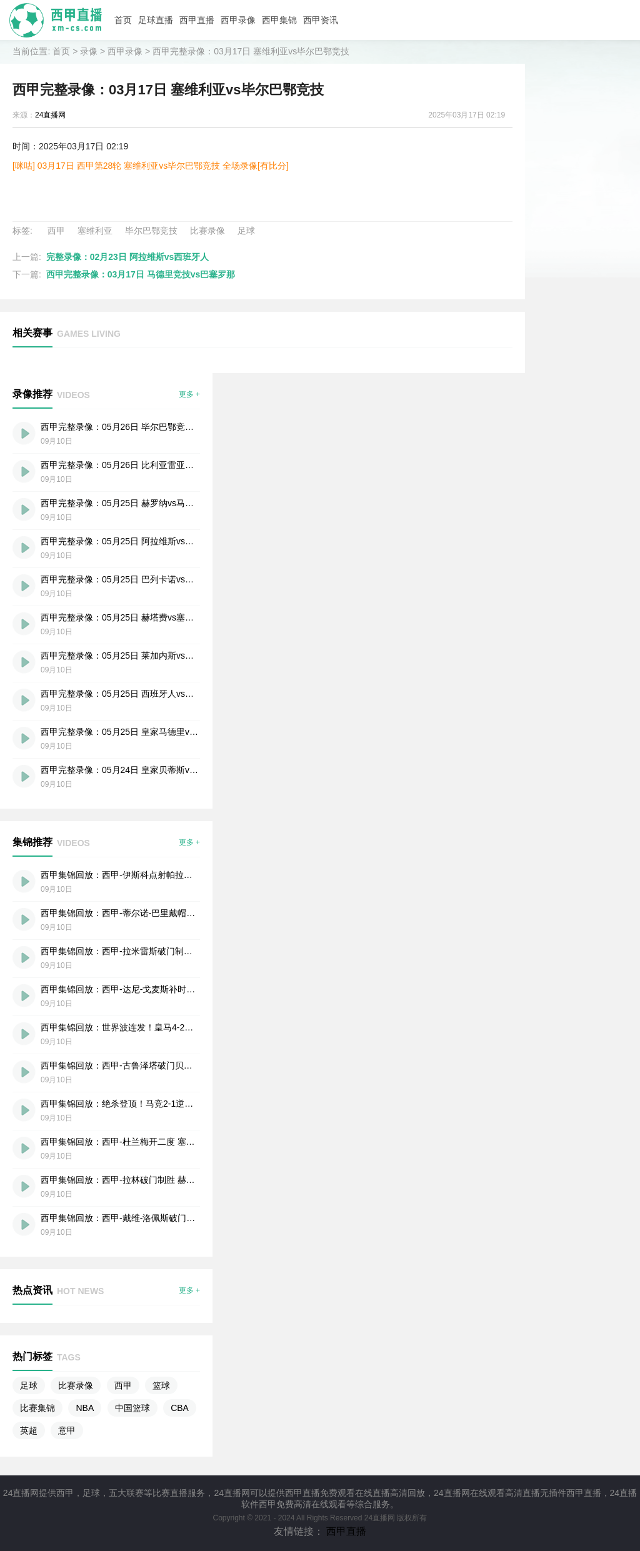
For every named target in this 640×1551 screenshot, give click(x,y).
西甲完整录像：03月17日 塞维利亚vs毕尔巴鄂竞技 (250, 51)
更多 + (189, 394)
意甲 (67, 1430)
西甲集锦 (279, 20)
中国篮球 (132, 1408)
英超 (29, 1430)
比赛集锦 (37, 1408)
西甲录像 (238, 20)
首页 (123, 20)
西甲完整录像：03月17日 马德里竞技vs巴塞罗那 (141, 274)
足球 (246, 231)
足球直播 (155, 20)
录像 (89, 51)
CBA (180, 1408)
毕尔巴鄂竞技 (151, 231)
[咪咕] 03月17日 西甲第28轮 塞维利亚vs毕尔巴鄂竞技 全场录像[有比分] (150, 166)
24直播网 (50, 115)
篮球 (161, 1385)
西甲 (56, 231)
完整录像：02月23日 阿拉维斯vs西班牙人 (127, 257)
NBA (85, 1408)
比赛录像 (207, 231)
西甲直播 (196, 20)
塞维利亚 (95, 231)
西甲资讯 (320, 20)
